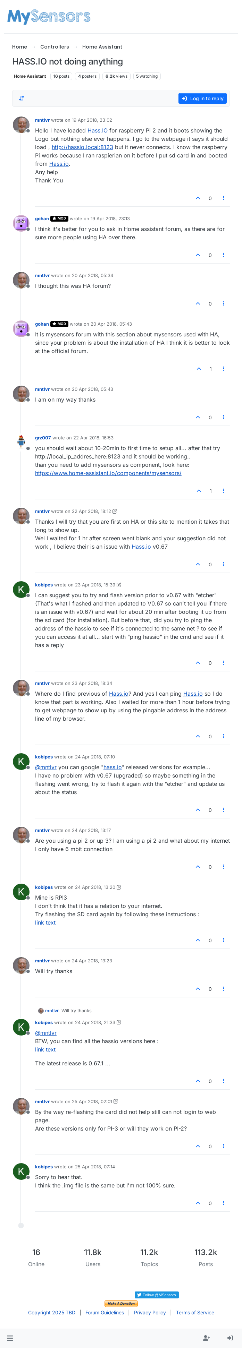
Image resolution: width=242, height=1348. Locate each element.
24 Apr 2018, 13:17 (91, 830)
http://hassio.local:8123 (82, 147)
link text (45, 922)
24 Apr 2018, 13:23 (92, 960)
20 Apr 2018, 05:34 (92, 275)
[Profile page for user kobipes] (21, 589)
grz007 (43, 437)
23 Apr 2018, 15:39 (95, 584)
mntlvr (42, 120)
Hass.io (59, 163)
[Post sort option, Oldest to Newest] (21, 98)
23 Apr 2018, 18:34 (92, 683)
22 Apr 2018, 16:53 (93, 437)
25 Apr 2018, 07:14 (95, 1166)
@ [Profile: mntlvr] (46, 767)
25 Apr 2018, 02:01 (92, 1101)
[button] (10, 1338)
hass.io (112, 767)
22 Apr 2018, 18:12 (91, 511)
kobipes (44, 584)
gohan (42, 218)
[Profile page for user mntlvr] (21, 125)
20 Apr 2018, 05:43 (111, 324)
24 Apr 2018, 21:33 (95, 1022)
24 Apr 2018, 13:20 (95, 887)
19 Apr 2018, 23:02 (92, 120)
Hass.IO (97, 130)
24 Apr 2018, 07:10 (95, 756)
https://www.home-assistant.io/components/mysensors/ (108, 473)
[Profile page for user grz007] (21, 442)
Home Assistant (30, 76)
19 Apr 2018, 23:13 (110, 218)
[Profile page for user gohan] (21, 223)
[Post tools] (224, 198)
